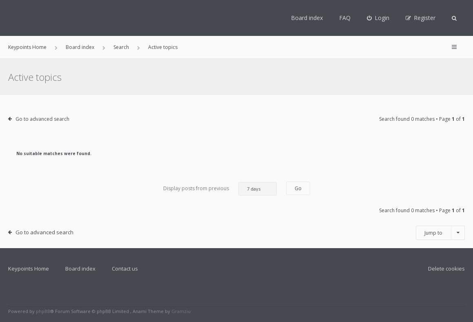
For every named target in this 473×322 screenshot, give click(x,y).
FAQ (345, 18)
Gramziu (181, 311)
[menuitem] (378, 18)
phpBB (43, 311)
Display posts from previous (220, 188)
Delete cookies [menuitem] (446, 268)
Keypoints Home (28, 268)
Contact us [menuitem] (125, 268)
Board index (307, 18)
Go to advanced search (42, 118)
